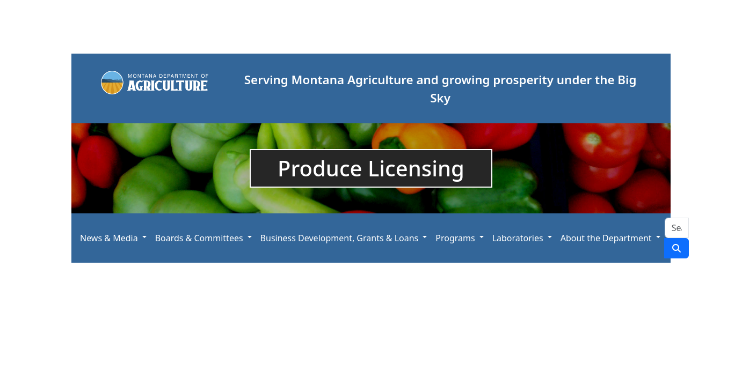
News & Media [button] (109, 238)
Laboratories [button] (517, 238)
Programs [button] (455, 238)
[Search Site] (677, 228)
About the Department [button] (606, 238)
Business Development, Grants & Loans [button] (339, 238)
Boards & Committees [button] (199, 238)
